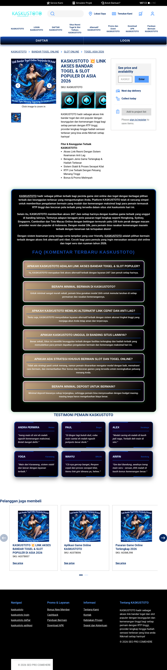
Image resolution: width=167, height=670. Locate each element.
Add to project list (136, 111)
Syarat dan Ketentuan (95, 625)
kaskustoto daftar (21, 620)
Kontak (87, 614)
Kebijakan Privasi (93, 620)
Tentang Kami (91, 609)
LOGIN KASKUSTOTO (36, 28)
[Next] (163, 538)
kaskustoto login (20, 614)
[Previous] (4, 538)
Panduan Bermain (57, 620)
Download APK (55, 625)
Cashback (52, 614)
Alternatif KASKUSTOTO (94, 28)
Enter (142, 79)
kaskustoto (17, 609)
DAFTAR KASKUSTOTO (55, 28)
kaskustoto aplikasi (21, 625)
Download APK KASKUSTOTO (132, 29)
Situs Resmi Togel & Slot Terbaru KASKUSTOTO (74, 28)
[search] (65, 13)
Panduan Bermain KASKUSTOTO (151, 29)
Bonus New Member (58, 609)
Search (52, 13)
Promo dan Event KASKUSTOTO (113, 29)
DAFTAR (42, 40)
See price (18, 563)
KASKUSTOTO (17, 29)
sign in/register (138, 119)
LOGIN (125, 40)
